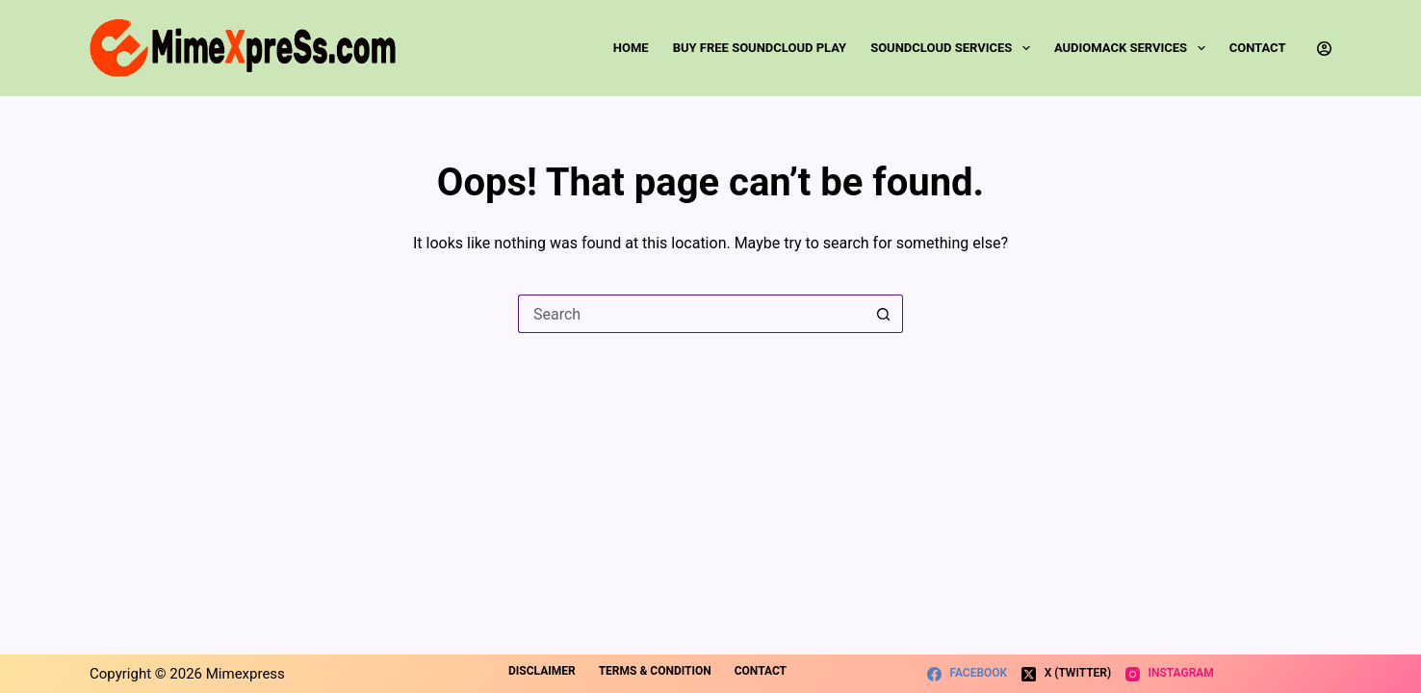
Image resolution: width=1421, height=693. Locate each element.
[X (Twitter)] (1066, 673)
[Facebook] (967, 673)
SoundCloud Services (954, 48)
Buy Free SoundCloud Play (759, 47)
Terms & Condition (655, 671)
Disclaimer (542, 671)
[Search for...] (691, 314)
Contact (1257, 47)
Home (631, 47)
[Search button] (884, 314)
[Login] (1324, 48)
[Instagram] (1169, 673)
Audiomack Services (1133, 48)
